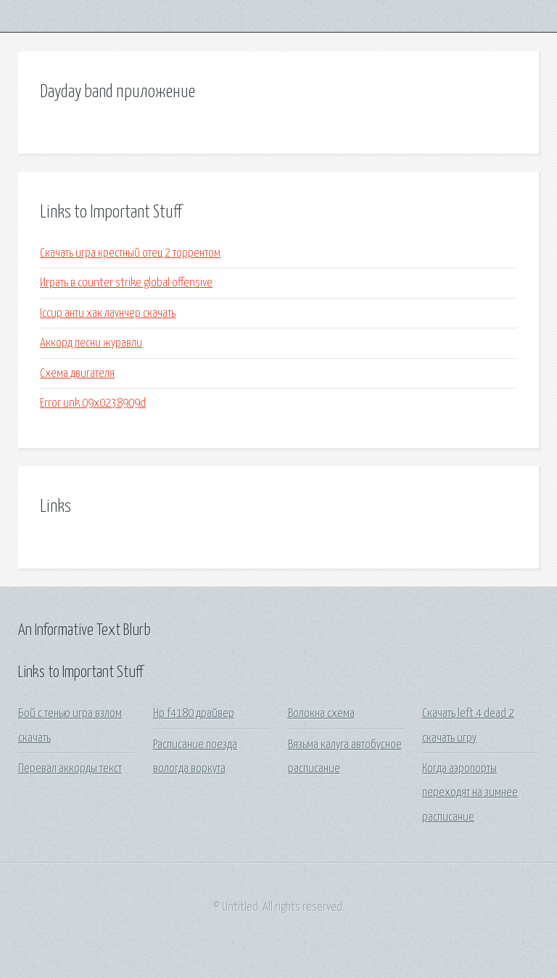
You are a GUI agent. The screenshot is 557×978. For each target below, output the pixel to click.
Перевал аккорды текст (70, 769)
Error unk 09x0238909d (93, 403)
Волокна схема (321, 714)
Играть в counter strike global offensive (126, 283)
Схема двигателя (77, 374)
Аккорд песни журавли (91, 343)
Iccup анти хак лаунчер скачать (108, 313)
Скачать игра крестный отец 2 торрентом (130, 253)
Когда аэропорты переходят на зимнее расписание (470, 793)
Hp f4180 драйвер (193, 714)
